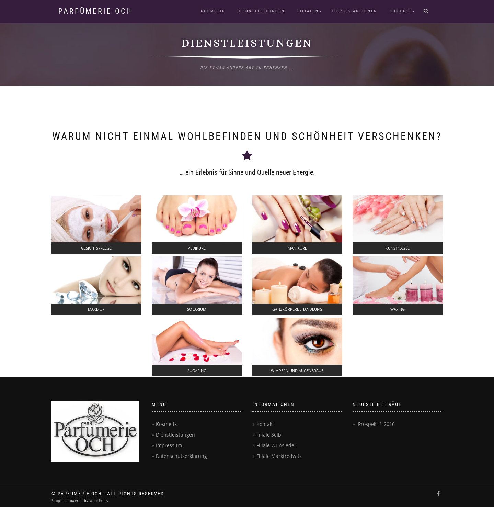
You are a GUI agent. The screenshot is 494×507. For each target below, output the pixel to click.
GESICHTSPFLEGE (96, 248)
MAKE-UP (96, 309)
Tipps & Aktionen (354, 11)
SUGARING (196, 370)
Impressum (169, 445)
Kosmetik (213, 11)
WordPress (98, 500)
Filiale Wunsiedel (276, 445)
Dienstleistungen (261, 11)
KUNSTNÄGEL (398, 248)
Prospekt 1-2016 (376, 424)
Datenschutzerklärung (181, 456)
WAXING (397, 309)
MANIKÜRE (297, 248)
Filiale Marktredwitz (279, 456)
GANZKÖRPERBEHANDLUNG (297, 309)
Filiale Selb (268, 434)
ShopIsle (59, 500)
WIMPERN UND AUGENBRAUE (297, 370)
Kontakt (401, 11)
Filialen (308, 11)
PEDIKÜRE (197, 248)
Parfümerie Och (95, 11)
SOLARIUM (196, 309)
